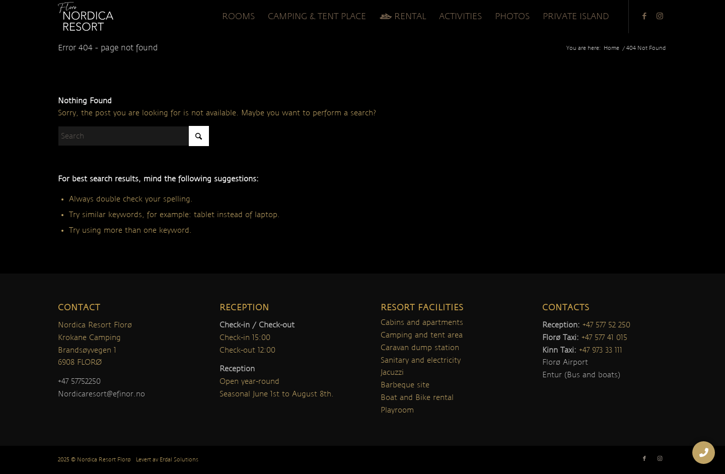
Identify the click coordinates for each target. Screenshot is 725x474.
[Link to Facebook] (644, 16)
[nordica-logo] (85, 16)
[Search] (133, 136)
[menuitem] (238, 16)
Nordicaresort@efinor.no (101, 394)
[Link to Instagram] (659, 16)
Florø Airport (565, 362)
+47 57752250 (79, 381)
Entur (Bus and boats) (581, 375)
